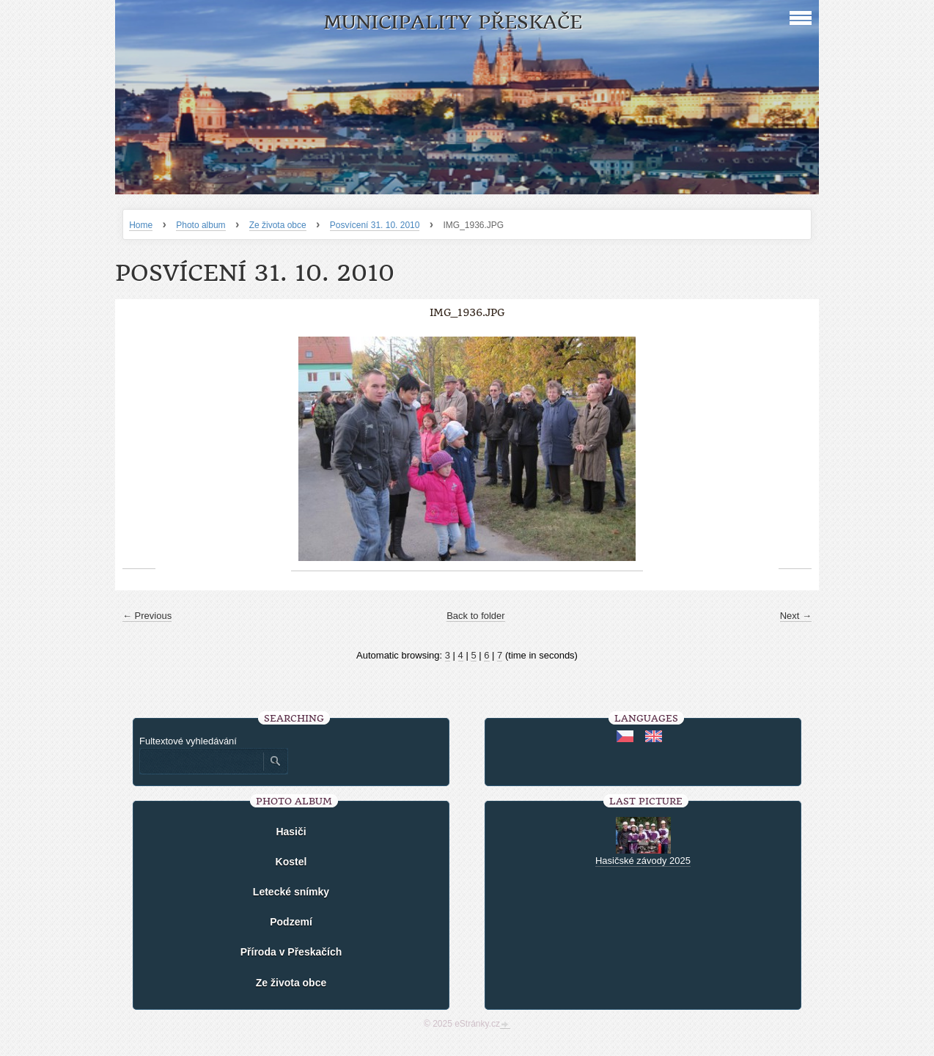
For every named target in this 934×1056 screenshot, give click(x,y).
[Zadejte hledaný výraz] (200, 761)
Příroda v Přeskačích (291, 952)
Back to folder (475, 615)
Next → (796, 615)
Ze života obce (277, 225)
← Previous (147, 615)
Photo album (200, 225)
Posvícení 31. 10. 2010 (375, 225)
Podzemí (291, 922)
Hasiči (291, 831)
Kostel (291, 862)
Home (140, 225)
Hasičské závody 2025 (643, 860)
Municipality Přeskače (452, 22)
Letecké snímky (291, 892)
